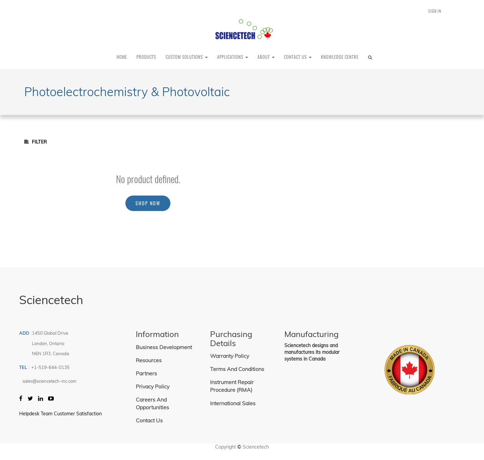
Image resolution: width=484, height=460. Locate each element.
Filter (35, 142)
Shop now (147, 203)
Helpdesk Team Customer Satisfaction (60, 414)
